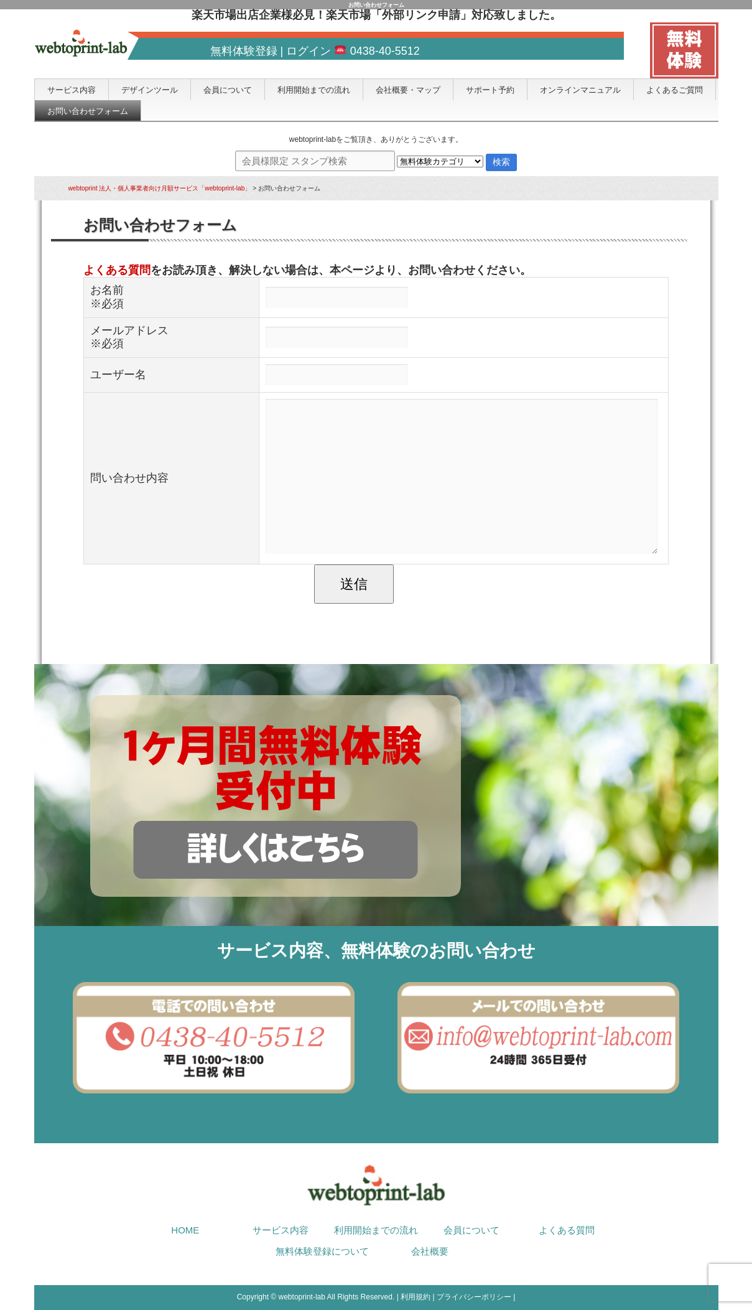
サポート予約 (490, 90)
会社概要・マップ (408, 90)
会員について (227, 90)
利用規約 (415, 1297)
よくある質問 (117, 270)
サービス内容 (71, 90)
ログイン (308, 51)
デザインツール (149, 90)
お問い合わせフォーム (87, 111)
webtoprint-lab (302, 1297)
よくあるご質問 (674, 90)
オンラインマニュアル (580, 90)
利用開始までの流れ (313, 90)
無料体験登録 (243, 51)
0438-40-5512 (377, 51)
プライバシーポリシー (474, 1297)
